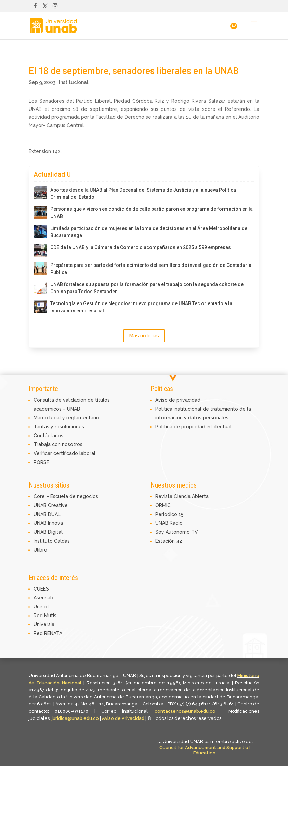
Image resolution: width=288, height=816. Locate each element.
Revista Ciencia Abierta (182, 496)
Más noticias (144, 336)
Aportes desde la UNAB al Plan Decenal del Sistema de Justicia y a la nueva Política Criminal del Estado (143, 193)
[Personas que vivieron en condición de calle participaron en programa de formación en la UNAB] (40, 212)
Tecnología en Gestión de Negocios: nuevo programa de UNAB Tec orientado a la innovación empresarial (141, 307)
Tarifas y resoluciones (59, 426)
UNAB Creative (51, 505)
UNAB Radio (169, 523)
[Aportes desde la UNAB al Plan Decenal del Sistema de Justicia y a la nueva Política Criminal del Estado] (40, 192)
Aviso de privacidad (177, 400)
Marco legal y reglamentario (66, 417)
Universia (44, 624)
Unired (41, 606)
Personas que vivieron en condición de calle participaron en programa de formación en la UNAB (151, 212)
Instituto (44, 541)
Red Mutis (45, 615)
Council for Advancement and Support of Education (204, 750)
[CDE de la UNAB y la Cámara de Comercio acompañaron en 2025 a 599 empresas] (40, 250)
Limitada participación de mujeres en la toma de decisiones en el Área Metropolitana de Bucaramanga (148, 231)
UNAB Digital (48, 532)
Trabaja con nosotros (58, 444)
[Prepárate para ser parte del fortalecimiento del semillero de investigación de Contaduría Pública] (40, 268)
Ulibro (40, 550)
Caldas (62, 541)
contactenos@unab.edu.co (185, 711)
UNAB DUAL (47, 514)
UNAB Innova (48, 523)
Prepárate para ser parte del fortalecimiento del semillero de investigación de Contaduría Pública (150, 268)
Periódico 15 (169, 514)
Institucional (73, 82)
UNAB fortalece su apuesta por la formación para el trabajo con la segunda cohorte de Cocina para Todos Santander (147, 288)
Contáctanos (48, 435)
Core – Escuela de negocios (66, 496)
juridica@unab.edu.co (75, 718)
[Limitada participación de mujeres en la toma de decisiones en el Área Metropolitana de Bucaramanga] (40, 231)
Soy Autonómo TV (176, 532)
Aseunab (43, 597)
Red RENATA (48, 633)
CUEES (41, 589)
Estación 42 (168, 541)
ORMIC (163, 505)
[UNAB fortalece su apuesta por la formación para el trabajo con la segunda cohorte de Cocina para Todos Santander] (40, 287)
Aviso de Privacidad (123, 718)
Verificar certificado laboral (64, 453)
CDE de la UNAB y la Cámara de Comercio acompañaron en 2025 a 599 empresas (140, 247)
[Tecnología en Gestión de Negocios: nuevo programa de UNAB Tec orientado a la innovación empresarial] (40, 306)
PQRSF (41, 462)
